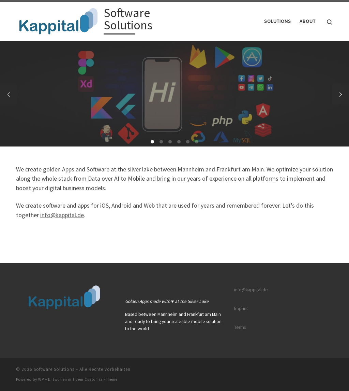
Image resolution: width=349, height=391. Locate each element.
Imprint (241, 308)
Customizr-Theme (101, 379)
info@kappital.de (62, 215)
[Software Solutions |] (58, 20)
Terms (240, 327)
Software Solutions (54, 369)
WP (41, 379)
